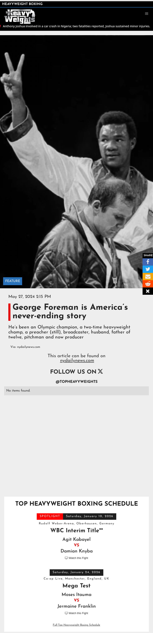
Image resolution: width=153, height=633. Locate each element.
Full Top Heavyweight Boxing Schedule (76, 625)
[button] (146, 13)
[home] (22, 13)
